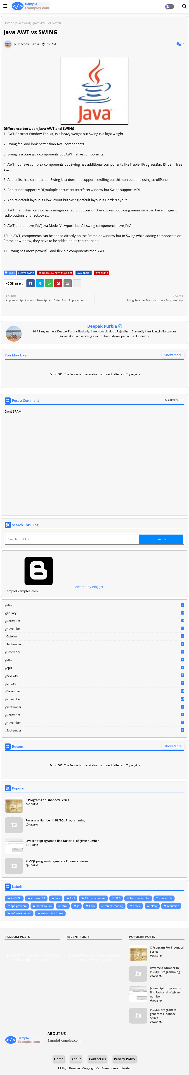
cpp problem (19, 906)
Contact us (97, 1059)
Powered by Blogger (54, 587)
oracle (137, 906)
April (95, 668)
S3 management (95, 898)
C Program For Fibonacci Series (47, 800)
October (95, 636)
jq (78, 906)
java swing (23, 23)
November (95, 629)
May (95, 605)
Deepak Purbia (102, 326)
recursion (173, 906)
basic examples (140, 898)
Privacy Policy (124, 1059)
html (64, 906)
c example (165, 898)
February (95, 675)
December (95, 621)
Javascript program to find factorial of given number (62, 841)
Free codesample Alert (117, 1068)
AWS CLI (16, 898)
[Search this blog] (72, 539)
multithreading (114, 906)
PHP (72, 898)
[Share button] (77, 283)
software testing (21, 913)
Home (8, 23)
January (95, 613)
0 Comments (174, 399)
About (76, 1059)
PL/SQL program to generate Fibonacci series (57, 861)
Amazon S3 (38, 898)
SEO (117, 898)
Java (57, 898)
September (95, 644)
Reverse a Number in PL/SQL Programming (55, 820)
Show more (173, 355)
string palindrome (52, 913)
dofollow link (44, 906)
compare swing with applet (55, 273)
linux (92, 906)
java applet (83, 273)
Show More (173, 746)
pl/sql (154, 906)
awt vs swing (26, 273)
